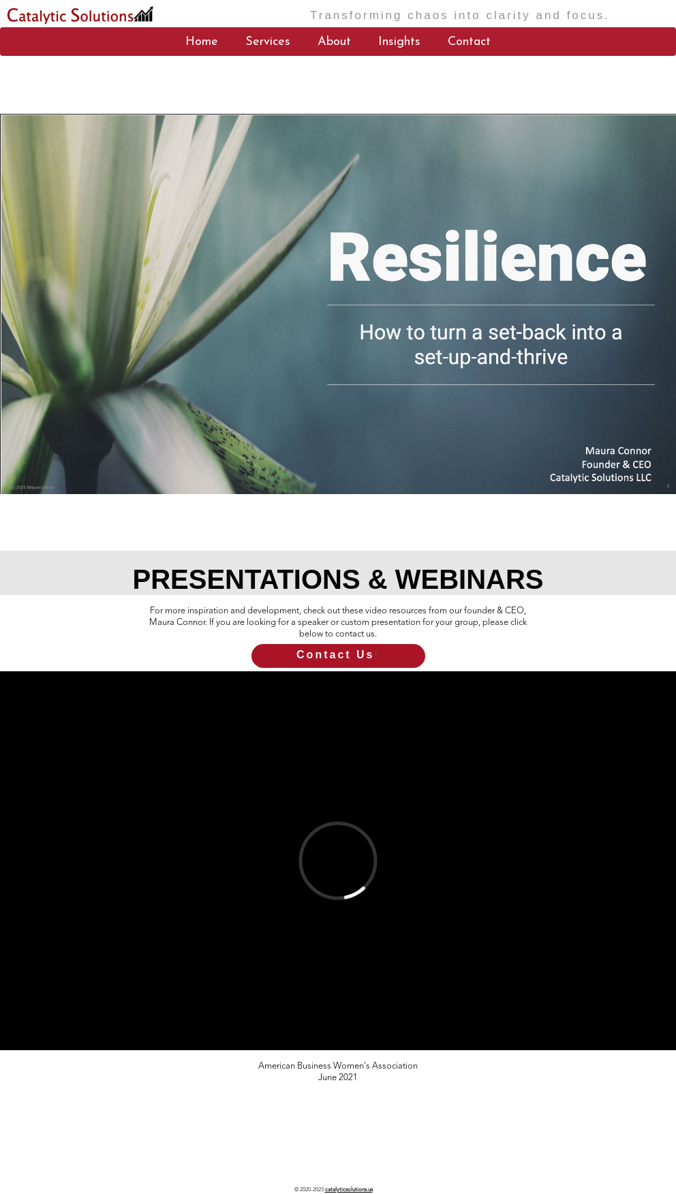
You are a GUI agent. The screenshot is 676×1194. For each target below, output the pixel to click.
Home (201, 41)
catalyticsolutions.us (65, 1173)
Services (267, 41)
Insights (399, 41)
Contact (469, 41)
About (334, 41)
